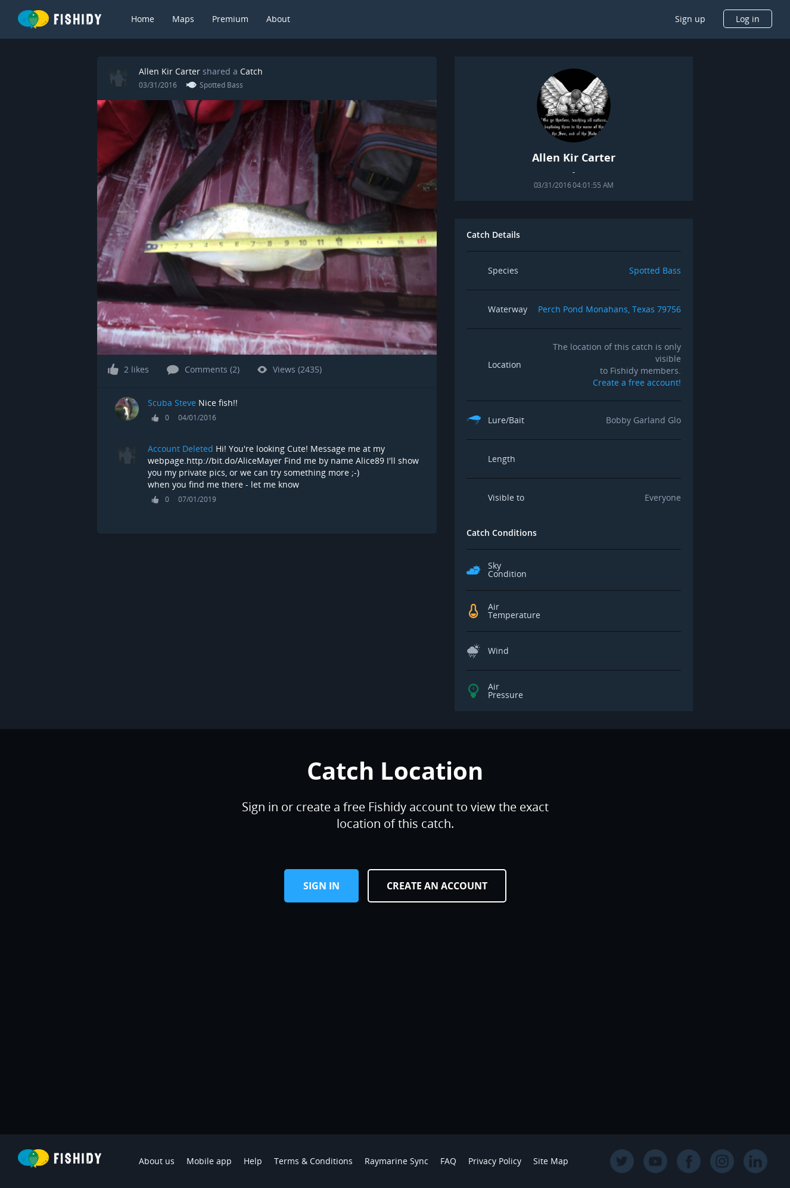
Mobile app (209, 1161)
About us (157, 1161)
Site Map (550, 1161)
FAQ (448, 1161)
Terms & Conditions (313, 1161)
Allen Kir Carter (169, 71)
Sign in (321, 885)
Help (253, 1161)
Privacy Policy (494, 1161)
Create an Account (437, 885)
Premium (230, 18)
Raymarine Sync (396, 1161)
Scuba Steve (172, 402)
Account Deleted (180, 448)
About (278, 18)
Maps (183, 18)
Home (142, 18)
